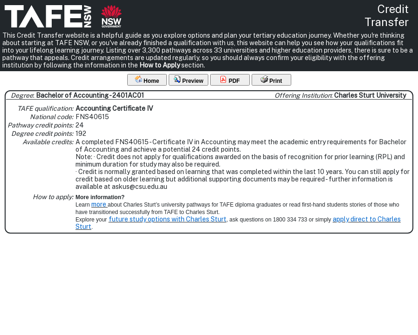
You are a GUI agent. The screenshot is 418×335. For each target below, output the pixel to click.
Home (147, 79)
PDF (229, 79)
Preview (188, 79)
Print (271, 79)
